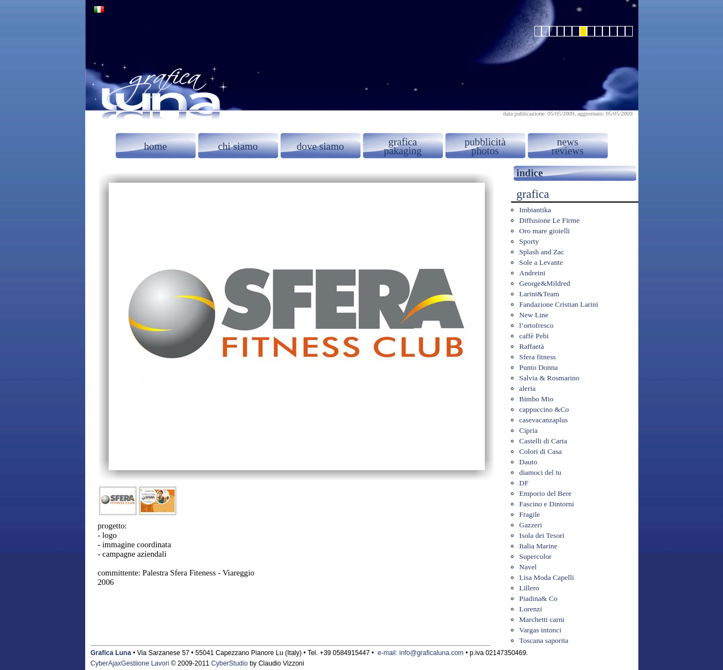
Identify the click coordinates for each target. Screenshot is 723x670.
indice (530, 173)
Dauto (528, 462)
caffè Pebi (534, 336)
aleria (527, 388)
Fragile (529, 514)
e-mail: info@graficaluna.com (421, 653)
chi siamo (238, 146)
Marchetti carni (542, 619)
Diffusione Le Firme (549, 220)
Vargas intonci (540, 630)
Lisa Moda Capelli (546, 577)
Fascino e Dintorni (546, 504)
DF (524, 483)
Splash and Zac (541, 252)
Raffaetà (531, 346)
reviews (568, 150)
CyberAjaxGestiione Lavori (130, 663)
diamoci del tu (540, 472)
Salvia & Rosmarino (549, 378)
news (567, 142)
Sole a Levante (541, 262)
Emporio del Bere (545, 493)
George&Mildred (544, 283)
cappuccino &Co (544, 409)
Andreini (532, 273)
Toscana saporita (544, 640)
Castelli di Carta (543, 441)
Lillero (529, 588)
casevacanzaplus (543, 420)
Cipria (528, 430)
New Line (534, 315)
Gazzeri (530, 525)
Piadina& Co (538, 598)
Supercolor (535, 556)
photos (485, 150)
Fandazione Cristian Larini (559, 304)
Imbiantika (535, 210)
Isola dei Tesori (542, 535)
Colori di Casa (540, 451)
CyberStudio (229, 663)
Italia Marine (538, 546)
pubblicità (485, 142)
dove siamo (320, 146)
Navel (528, 567)
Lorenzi (530, 609)
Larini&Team (539, 294)
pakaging (403, 150)
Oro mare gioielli (544, 231)
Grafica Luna (111, 653)
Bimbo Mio (536, 399)
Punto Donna (538, 367)
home (155, 146)
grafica (402, 142)
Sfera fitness (537, 357)
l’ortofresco (536, 325)
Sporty (529, 241)
